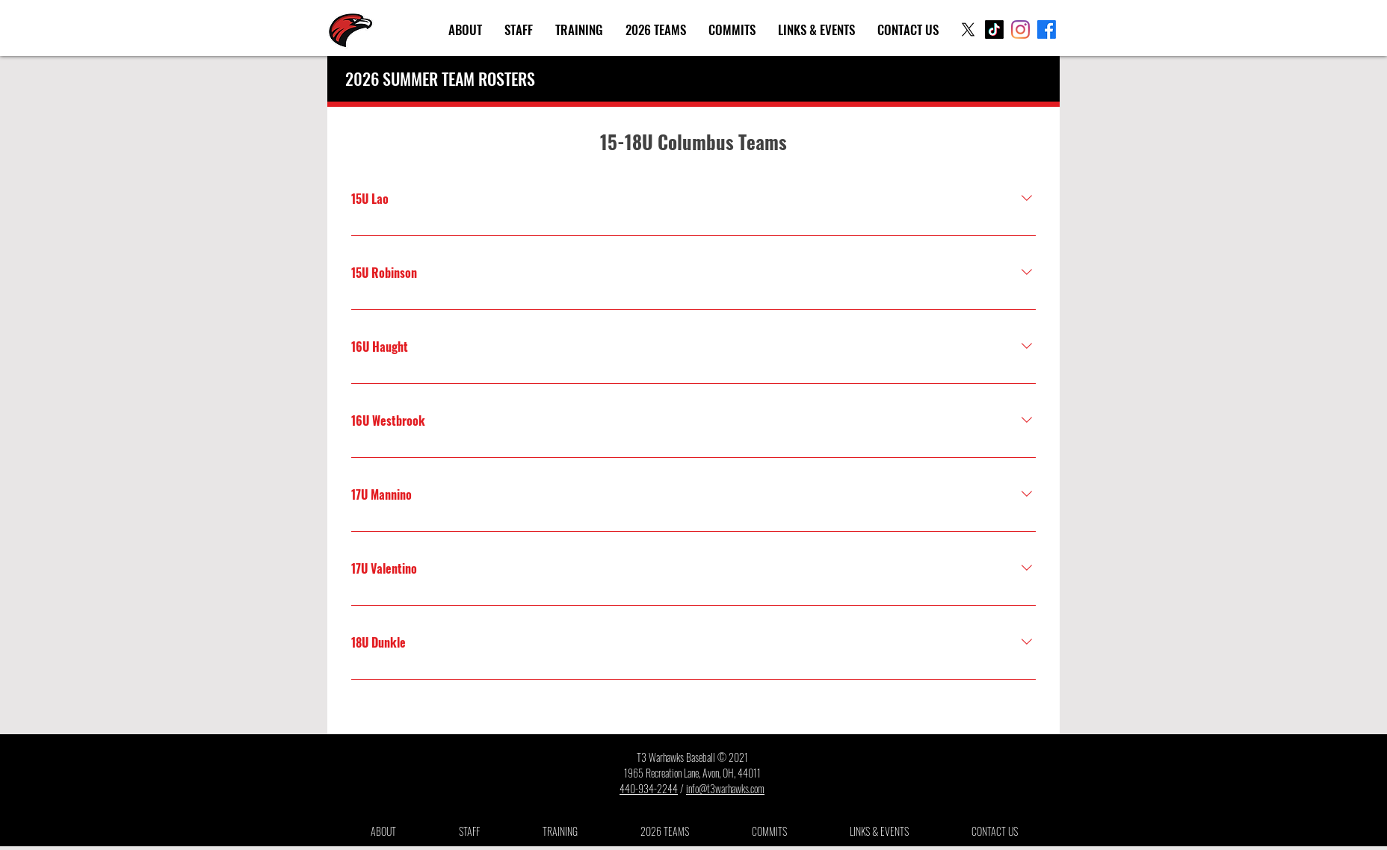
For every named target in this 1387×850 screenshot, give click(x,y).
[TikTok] (994, 29)
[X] (968, 29)
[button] (465, 30)
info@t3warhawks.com (725, 788)
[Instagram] (1020, 29)
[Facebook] (1046, 29)
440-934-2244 (649, 788)
